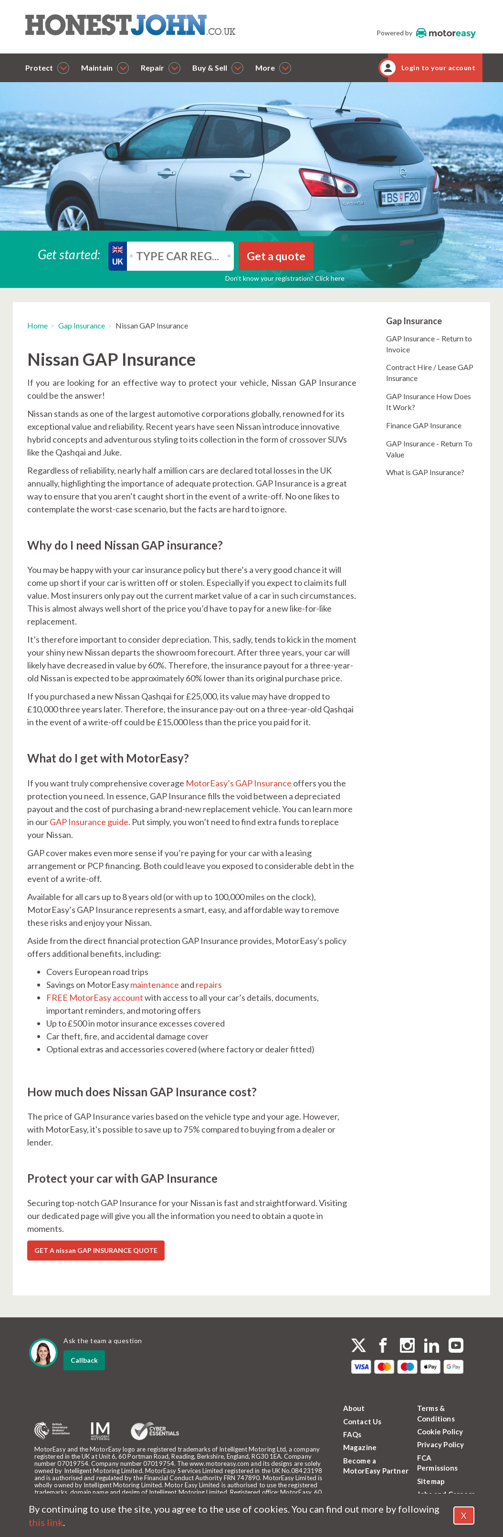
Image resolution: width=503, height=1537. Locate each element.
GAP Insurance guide (89, 821)
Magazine (360, 1447)
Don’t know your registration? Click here (285, 278)
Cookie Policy (440, 1431)
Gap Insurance (81, 325)
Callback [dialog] (84, 1360)
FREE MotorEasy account (94, 997)
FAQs (352, 1434)
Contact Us (362, 1421)
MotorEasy (446, 33)
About (354, 1408)
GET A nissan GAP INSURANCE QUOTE (95, 1250)
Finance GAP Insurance (423, 425)
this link (46, 1522)
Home (37, 325)
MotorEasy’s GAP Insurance (239, 783)
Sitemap (431, 1481)
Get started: (69, 253)
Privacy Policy (440, 1444)
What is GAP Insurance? (425, 472)
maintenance (154, 984)
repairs (209, 984)
